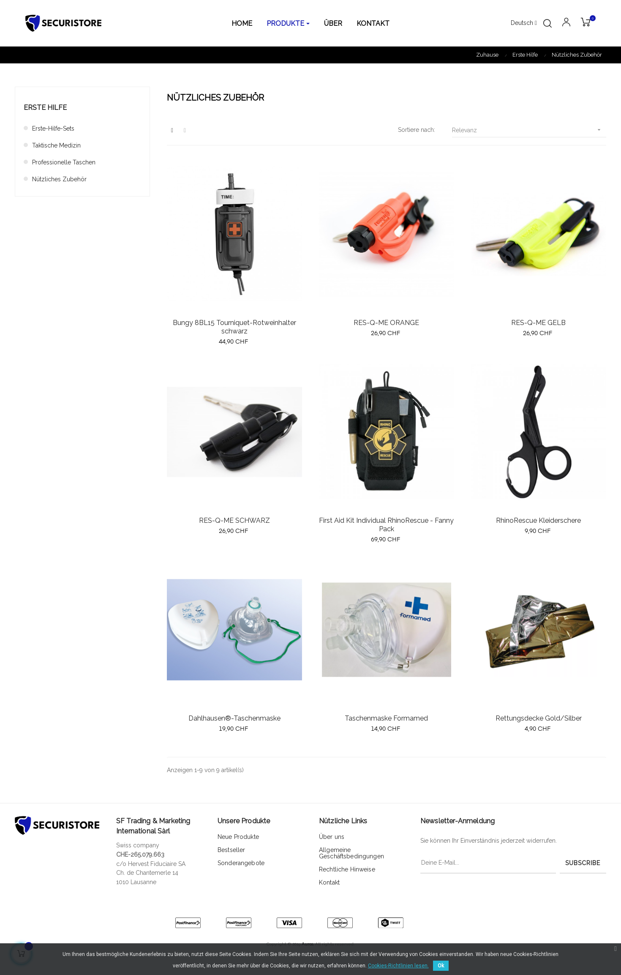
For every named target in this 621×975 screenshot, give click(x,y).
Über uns (331, 836)
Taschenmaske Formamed (386, 718)
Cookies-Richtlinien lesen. (398, 966)
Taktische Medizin (56, 145)
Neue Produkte (238, 836)
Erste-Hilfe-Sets (53, 128)
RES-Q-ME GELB (538, 323)
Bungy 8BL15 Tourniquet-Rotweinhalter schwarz (234, 327)
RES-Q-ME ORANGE (386, 323)
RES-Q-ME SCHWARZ (234, 520)
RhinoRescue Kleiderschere (538, 520)
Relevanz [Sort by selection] (529, 130)
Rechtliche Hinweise (347, 869)
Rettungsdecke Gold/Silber (539, 718)
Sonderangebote (241, 863)
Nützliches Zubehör (59, 179)
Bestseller (231, 850)
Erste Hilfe (45, 108)
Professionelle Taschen (63, 162)
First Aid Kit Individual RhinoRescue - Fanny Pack (386, 524)
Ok (441, 966)
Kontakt (329, 882)
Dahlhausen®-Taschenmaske (234, 718)
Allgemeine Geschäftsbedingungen (351, 853)
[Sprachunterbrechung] (524, 23)
